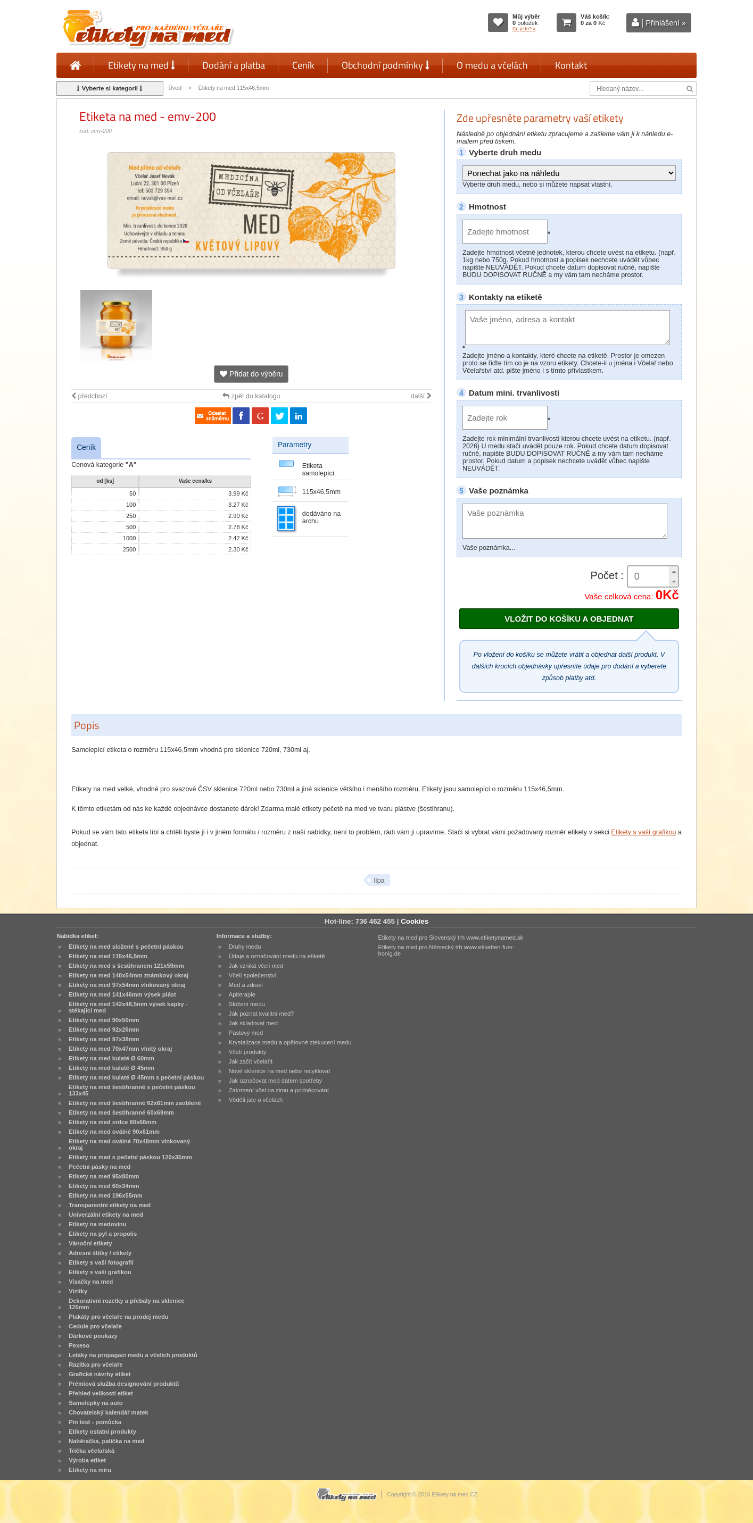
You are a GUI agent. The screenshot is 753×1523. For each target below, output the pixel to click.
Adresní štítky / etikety (100, 1253)
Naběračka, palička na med (106, 1441)
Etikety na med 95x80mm (104, 1176)
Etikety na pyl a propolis (103, 1234)
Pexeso (79, 1345)
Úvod (175, 88)
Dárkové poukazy (93, 1336)
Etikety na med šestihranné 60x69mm (121, 1112)
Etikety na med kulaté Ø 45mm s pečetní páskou (136, 1077)
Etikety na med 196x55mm (106, 1195)
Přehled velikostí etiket (101, 1393)
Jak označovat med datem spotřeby (275, 1080)
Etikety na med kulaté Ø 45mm (111, 1068)
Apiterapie (242, 994)
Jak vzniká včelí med (256, 966)
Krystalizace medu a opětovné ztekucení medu (290, 1042)
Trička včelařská (91, 1450)
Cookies (414, 921)
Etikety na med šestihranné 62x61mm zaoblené (135, 1103)
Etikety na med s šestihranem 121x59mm (126, 966)
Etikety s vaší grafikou (643, 832)
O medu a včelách (492, 65)
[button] (673, 571)
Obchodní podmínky (385, 65)
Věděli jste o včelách (256, 1100)
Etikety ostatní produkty (102, 1431)
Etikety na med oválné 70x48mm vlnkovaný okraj (129, 1144)
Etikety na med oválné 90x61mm (114, 1131)
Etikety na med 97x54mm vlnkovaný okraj (127, 985)
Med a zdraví (246, 985)
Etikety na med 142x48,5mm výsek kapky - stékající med (128, 1007)
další (421, 396)
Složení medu (247, 1004)
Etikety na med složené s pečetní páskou (126, 946)
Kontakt (571, 65)
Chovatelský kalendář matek (108, 1412)
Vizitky (78, 1291)
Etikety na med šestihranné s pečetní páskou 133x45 (132, 1090)
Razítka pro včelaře (95, 1364)
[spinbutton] (653, 576)
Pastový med (246, 1033)
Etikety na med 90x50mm (104, 1020)
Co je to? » (524, 28)
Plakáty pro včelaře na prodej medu (118, 1316)
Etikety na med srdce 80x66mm (112, 1122)
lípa (379, 880)
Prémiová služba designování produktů (124, 1383)
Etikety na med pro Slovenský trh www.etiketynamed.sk (451, 937)
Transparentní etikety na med (110, 1205)
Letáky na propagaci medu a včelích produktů (133, 1355)
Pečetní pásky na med (99, 1167)
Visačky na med (91, 1281)
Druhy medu (245, 946)
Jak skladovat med (253, 1023)
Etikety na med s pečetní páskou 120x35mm (130, 1157)
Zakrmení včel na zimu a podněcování (279, 1090)
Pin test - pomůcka (95, 1422)
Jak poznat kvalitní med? (261, 1013)
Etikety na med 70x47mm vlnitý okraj (120, 1048)
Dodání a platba (233, 65)
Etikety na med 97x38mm (104, 1039)
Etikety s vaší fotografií (101, 1262)
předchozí (89, 396)
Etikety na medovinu (97, 1224)
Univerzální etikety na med (106, 1214)
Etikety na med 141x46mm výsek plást (122, 994)
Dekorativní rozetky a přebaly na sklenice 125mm (127, 1304)
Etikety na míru (90, 1470)
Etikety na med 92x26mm (104, 1029)
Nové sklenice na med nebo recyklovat (279, 1071)
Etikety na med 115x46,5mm (233, 88)
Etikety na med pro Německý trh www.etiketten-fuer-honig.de (446, 950)
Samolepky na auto (95, 1403)
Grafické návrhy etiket (99, 1374)
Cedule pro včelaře (95, 1326)
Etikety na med (141, 65)
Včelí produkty (248, 1052)
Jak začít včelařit (250, 1061)
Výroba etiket (87, 1460)
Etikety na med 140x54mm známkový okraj (128, 975)
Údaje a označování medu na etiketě (277, 956)
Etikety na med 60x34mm (104, 1186)
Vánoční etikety (90, 1243)
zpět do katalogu (251, 396)
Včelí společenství (253, 975)
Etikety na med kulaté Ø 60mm (111, 1058)
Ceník (303, 65)
